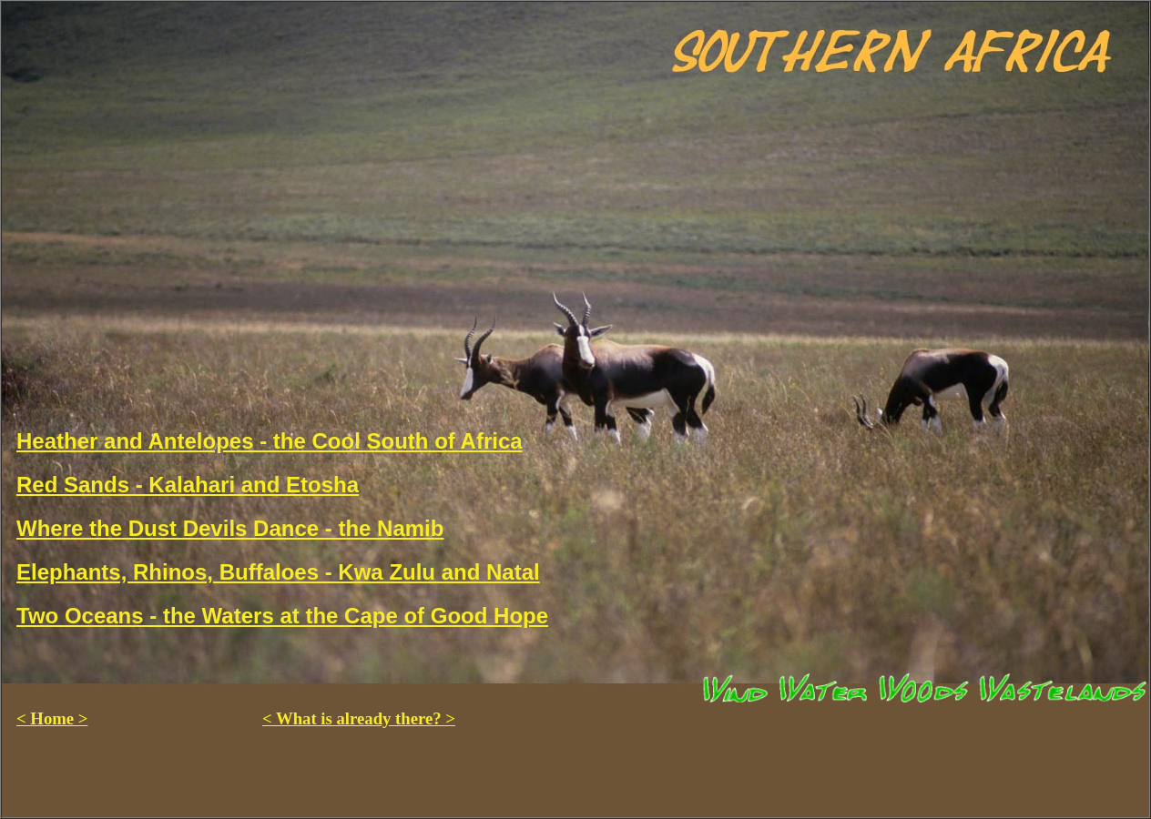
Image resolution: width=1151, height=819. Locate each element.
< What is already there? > (358, 718)
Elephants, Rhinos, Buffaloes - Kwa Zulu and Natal (278, 572)
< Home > (51, 718)
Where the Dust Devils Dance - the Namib (229, 528)
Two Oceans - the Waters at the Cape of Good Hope (282, 615)
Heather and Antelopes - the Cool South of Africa (269, 441)
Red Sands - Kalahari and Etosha (187, 484)
